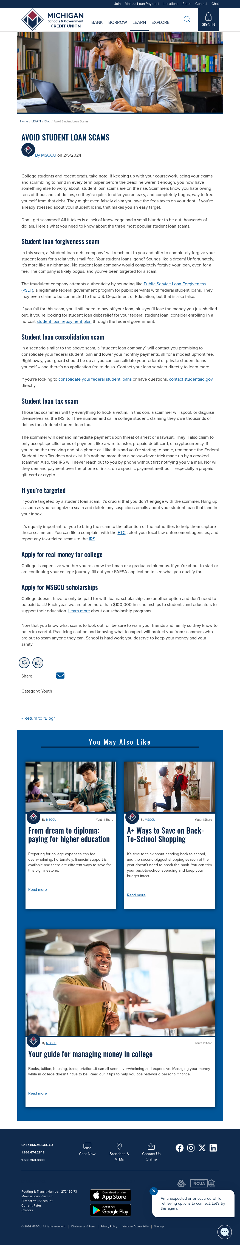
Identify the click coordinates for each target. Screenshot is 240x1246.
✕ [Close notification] (154, 1191)
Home (24, 121)
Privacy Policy (109, 1226)
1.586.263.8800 (32, 1160)
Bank (97, 22)
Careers (143, 26)
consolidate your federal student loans (95, 379)
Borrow (117, 22)
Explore (160, 22)
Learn (139, 22)
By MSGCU (45, 155)
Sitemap (159, 1226)
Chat (215, 4)
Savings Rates (91, 26)
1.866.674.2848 (32, 1152)
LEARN (36, 121)
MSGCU (51, 820)
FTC (122, 532)
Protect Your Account (37, 1201)
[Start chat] (225, 1232)
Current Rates (85, 26)
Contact (201, 4)
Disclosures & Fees (83, 1226)
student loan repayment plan (64, 321)
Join (117, 4)
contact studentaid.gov (191, 379)
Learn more (79, 611)
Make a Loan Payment (142, 4)
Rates (186, 4)
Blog (47, 121)
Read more (37, 889)
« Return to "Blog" (38, 718)
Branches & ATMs (119, 1154)
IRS (92, 539)
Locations (170, 4)
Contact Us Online (151, 1154)
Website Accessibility (136, 1226)
